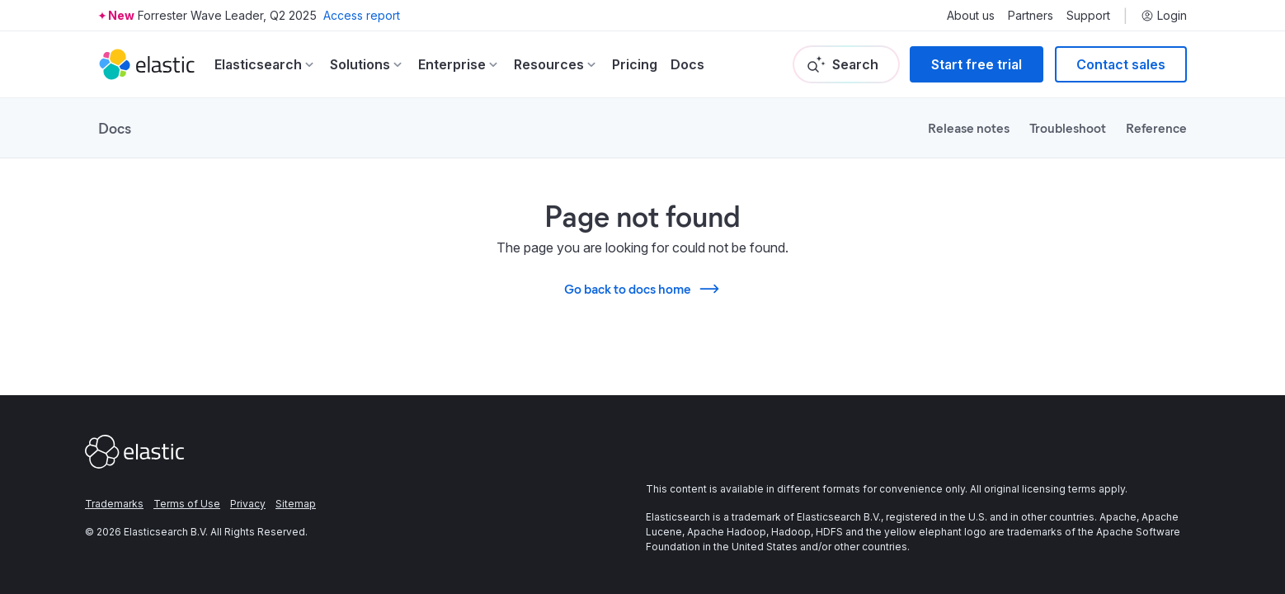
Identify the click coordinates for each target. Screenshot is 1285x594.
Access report (361, 15)
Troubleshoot (1067, 127)
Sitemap (295, 503)
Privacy (248, 503)
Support (1088, 15)
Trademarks (114, 503)
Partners (1030, 15)
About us (971, 15)
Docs (687, 64)
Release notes (969, 127)
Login (1164, 15)
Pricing (634, 64)
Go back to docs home (642, 288)
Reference (1156, 127)
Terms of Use (186, 503)
